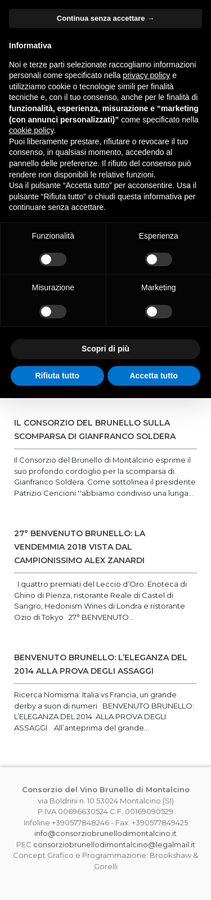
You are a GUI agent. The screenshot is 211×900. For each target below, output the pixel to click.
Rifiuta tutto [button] (57, 375)
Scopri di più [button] (105, 348)
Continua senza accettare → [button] (105, 18)
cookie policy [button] (31, 130)
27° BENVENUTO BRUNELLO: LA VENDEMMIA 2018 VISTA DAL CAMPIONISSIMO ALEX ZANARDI (79, 546)
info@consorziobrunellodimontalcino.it (105, 833)
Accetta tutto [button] (153, 375)
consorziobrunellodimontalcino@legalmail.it (114, 844)
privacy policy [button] (146, 75)
